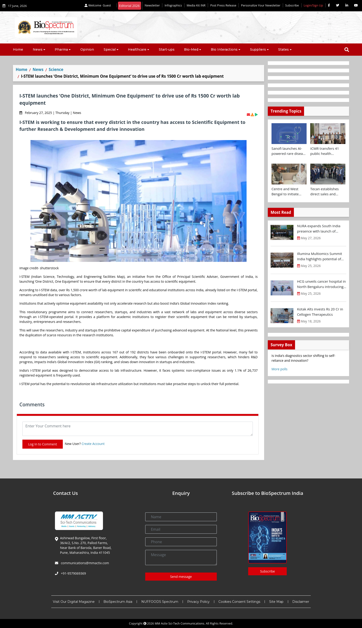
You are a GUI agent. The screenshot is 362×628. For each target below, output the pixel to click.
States (283, 49)
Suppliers (258, 49)
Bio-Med (191, 49)
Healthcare (137, 49)
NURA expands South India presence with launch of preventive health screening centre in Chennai (319, 229)
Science (56, 69)
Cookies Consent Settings (239, 602)
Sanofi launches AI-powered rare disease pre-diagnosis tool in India (289, 151)
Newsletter (152, 5)
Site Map (276, 602)
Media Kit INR (196, 5)
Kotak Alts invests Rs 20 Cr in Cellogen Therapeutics (320, 312)
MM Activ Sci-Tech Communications (179, 623)
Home (18, 49)
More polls (279, 369)
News (37, 49)
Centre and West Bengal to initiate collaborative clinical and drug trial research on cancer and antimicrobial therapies (288, 192)
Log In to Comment (42, 444)
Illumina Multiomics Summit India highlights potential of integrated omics (319, 256)
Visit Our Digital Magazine (74, 602)
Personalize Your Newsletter (261, 5)
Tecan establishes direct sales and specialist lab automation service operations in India (325, 192)
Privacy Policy (198, 602)
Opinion (87, 49)
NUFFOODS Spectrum (159, 602)
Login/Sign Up (313, 5)
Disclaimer (300, 602)
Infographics (173, 5)
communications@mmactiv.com (84, 563)
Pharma (61, 49)
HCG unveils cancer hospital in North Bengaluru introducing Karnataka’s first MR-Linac (321, 284)
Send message (181, 576)
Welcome (98, 5)
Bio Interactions (224, 49)
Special (110, 49)
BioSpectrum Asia (117, 602)
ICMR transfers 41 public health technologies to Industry (324, 151)
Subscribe (292, 5)
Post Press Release (223, 5)
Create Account (93, 443)
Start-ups (167, 49)
